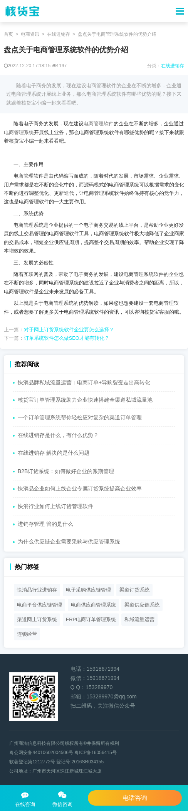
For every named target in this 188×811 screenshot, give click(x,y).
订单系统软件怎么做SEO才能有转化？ (66, 338)
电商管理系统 (19, 132)
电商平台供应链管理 (39, 605)
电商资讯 (30, 34)
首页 (8, 34)
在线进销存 (58, 34)
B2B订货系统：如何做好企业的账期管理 (66, 471)
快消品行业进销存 (37, 590)
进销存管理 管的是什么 (45, 524)
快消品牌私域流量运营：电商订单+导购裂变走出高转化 (84, 382)
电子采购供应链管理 (88, 590)
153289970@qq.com (112, 696)
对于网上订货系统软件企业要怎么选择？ (69, 329)
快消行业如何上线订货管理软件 (55, 506)
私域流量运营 (139, 619)
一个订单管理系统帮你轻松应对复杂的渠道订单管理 (80, 417)
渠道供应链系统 (141, 605)
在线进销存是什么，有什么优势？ (58, 435)
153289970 (99, 687)
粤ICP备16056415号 (95, 752)
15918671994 (103, 669)
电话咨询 (135, 797)
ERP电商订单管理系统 (91, 619)
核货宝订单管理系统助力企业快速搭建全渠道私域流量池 (85, 400)
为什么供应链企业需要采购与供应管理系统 (69, 541)
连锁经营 (27, 634)
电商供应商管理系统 (93, 605)
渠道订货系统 (134, 590)
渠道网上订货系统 (37, 619)
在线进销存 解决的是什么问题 (53, 453)
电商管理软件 (99, 123)
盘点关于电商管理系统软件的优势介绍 (117, 34)
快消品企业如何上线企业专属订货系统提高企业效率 (80, 488)
